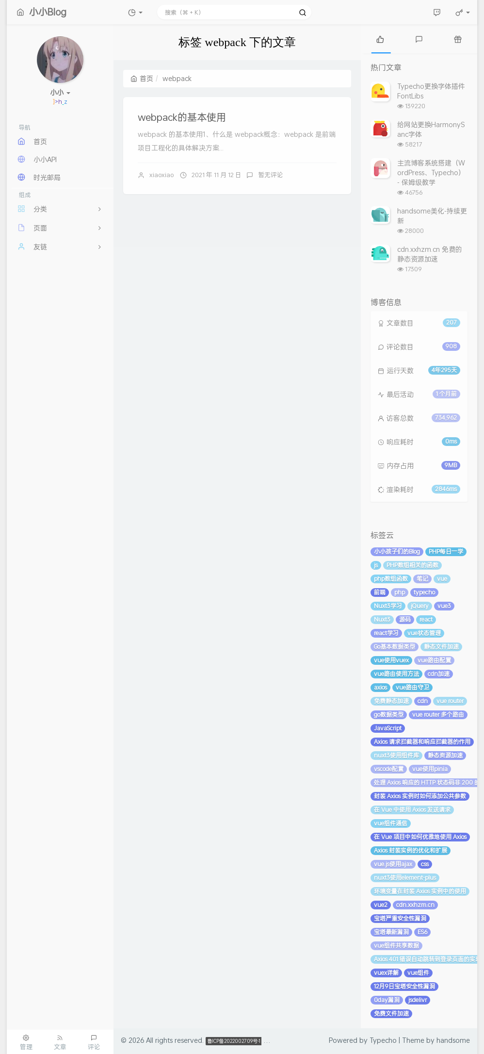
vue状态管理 (424, 633)
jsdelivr (417, 1000)
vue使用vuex (391, 660)
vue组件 (418, 973)
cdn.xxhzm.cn (415, 905)
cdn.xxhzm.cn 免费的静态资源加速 (429, 254)
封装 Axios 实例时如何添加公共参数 (420, 796)
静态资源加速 (445, 755)
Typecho (383, 1040)
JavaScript (388, 728)
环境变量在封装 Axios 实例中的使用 (420, 891)
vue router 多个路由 (438, 714)
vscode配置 (388, 769)
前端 (380, 592)
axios (380, 687)
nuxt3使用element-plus (405, 877)
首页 (141, 78)
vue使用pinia (430, 769)
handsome (453, 1040)
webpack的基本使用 (182, 117)
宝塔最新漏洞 (391, 932)
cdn (423, 701)
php (399, 592)
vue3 (444, 606)
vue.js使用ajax (393, 864)
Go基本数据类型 (394, 646)
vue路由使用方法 (396, 674)
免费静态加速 (391, 701)
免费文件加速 (391, 1013)
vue (442, 579)
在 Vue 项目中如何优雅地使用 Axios (420, 837)
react (426, 619)
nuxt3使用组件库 (396, 755)
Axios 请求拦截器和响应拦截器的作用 (422, 742)
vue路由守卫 (412, 687)
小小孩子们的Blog (397, 551)
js (376, 565)
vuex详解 (386, 973)
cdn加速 (439, 674)
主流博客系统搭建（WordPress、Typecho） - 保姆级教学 (431, 172)
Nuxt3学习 (388, 606)
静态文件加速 (441, 646)
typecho (424, 592)
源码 (405, 619)
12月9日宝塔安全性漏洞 (404, 986)
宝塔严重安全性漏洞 (400, 918)
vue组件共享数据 (396, 945)
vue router (450, 701)
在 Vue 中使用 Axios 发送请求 (412, 810)
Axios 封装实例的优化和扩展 (410, 850)
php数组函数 (391, 579)
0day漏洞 (387, 1000)
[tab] (380, 38)
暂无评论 (270, 174)
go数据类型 (388, 714)
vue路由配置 (434, 660)
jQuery (420, 606)
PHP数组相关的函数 (412, 565)
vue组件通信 (390, 823)
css (425, 864)
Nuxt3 (382, 619)
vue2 (380, 905)
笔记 (422, 579)
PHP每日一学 (446, 551)
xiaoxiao (161, 174)
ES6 (422, 932)
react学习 (386, 633)
